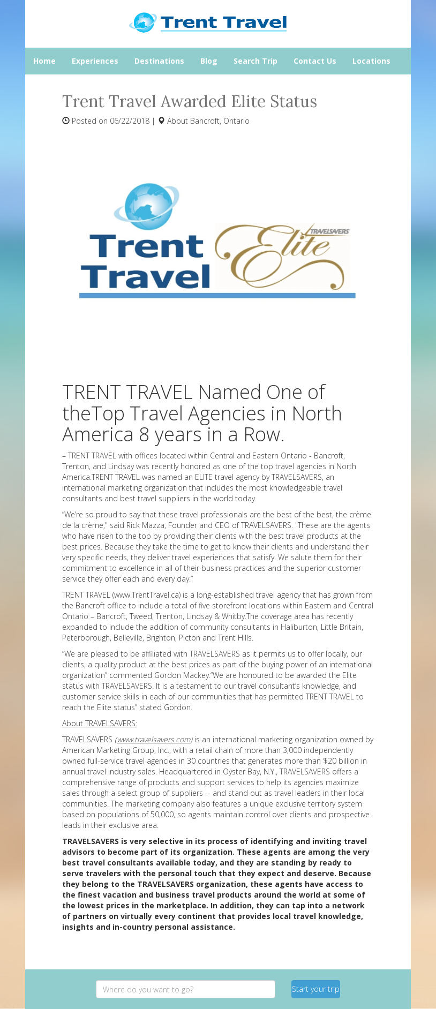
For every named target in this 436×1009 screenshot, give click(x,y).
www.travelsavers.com (153, 739)
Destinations (159, 61)
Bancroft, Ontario (220, 121)
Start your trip (316, 989)
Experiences (95, 61)
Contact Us (315, 61)
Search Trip (255, 61)
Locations (371, 61)
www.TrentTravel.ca (146, 595)
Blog (208, 61)
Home (44, 61)
